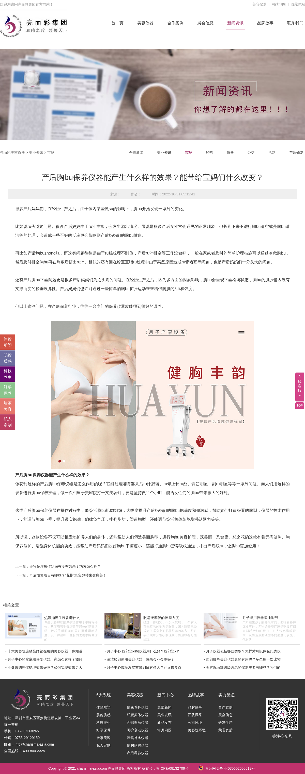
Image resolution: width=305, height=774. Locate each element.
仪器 (230, 152)
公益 (251, 152)
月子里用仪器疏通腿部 (260, 618)
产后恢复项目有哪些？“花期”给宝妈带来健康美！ (67, 575)
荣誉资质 (225, 730)
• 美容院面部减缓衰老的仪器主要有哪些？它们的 (242, 667)
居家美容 (103, 738)
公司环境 (195, 722)
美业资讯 (36, 152)
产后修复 (296, 152)
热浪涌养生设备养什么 (62, 618)
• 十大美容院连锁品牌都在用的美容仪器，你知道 (43, 651)
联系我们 (295, 23)
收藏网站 (298, 4)
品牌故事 (265, 23)
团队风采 (195, 715)
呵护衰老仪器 (137, 730)
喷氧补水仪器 (137, 738)
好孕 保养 (8, 390)
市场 (50, 152)
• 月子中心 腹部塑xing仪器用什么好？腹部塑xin (141, 651)
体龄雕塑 (103, 707)
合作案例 (175, 23)
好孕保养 (103, 730)
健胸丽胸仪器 (137, 745)
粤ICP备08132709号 (172, 768)
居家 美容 (8, 406)
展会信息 (205, 23)
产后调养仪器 (137, 753)
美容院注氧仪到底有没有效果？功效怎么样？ (65, 566)
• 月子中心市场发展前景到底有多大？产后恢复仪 (142, 667)
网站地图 (278, 4)
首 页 (117, 23)
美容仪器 (259, 4)
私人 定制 (8, 422)
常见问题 (164, 730)
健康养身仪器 (137, 707)
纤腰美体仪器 (137, 715)
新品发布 (164, 722)
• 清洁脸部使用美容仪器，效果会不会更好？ (139, 659)
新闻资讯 (235, 23)
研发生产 (225, 722)
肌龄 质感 (8, 358)
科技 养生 (8, 374)
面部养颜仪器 (137, 722)
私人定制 (103, 745)
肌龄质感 (103, 715)
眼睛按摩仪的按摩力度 (161, 618)
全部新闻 (136, 152)
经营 (209, 152)
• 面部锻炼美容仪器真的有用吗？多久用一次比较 (242, 659)
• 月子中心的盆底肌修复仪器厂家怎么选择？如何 (43, 659)
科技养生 (103, 722)
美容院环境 (197, 730)
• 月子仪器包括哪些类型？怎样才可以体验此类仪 (242, 651)
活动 (272, 152)
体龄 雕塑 (8, 342)
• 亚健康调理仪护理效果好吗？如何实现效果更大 (43, 667)
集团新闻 (164, 707)
